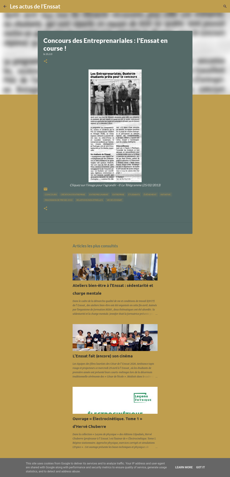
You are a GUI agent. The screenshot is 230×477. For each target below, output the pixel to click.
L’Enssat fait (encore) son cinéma (103, 356)
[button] (45, 61)
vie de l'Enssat (114, 200)
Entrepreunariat (98, 194)
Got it (200, 467)
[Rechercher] (65, 6)
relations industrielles (89, 200)
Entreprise (118, 194)
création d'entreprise (73, 194)
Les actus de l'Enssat (35, 6)
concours (51, 194)
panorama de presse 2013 (58, 200)
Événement (150, 194)
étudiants (134, 194)
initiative (166, 194)
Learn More (184, 467)
